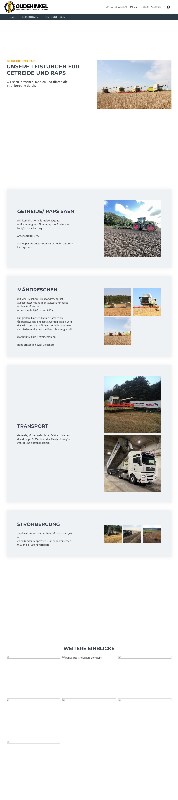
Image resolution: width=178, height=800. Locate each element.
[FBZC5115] (152, 534)
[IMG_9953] (132, 463)
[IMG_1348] (132, 228)
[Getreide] (147, 302)
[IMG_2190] (117, 302)
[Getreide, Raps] (117, 331)
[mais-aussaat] (144, 676)
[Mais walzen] (89, 718)
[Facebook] (168, 7)
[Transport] (33, 758)
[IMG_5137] (132, 534)
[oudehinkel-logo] (27, 7)
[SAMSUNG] (33, 718)
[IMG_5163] (113, 534)
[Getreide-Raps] (144, 718)
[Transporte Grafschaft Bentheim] (89, 676)
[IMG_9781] (33, 676)
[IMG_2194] (132, 404)
